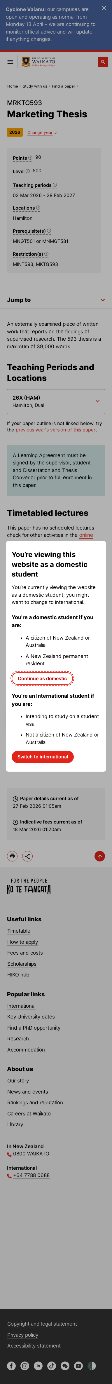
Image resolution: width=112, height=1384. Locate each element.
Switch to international (43, 757)
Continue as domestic (42, 678)
